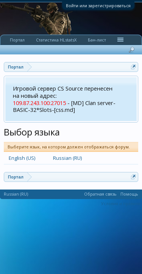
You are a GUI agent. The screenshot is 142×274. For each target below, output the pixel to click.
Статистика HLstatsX (56, 40)
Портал (17, 40)
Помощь (129, 194)
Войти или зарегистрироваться (98, 5)
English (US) (22, 158)
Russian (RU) (67, 158)
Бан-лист (97, 40)
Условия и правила (120, 203)
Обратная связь (100, 194)
